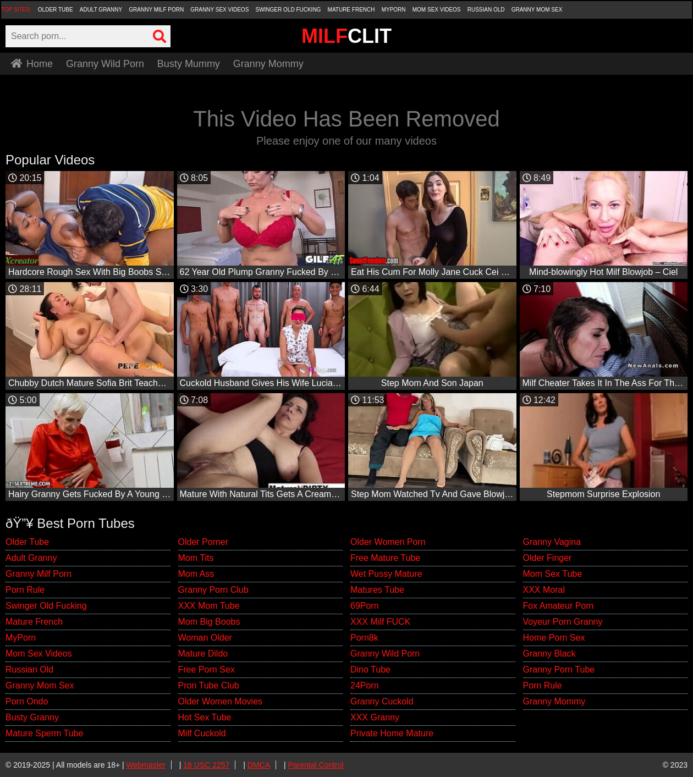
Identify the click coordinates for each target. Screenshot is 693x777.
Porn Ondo (27, 701)
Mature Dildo (203, 653)
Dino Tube (370, 669)
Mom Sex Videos (437, 10)
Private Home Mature (391, 733)
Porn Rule (25, 589)
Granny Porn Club (213, 589)
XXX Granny (374, 717)
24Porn (364, 685)
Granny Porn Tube (559, 669)
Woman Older (205, 637)
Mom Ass (196, 573)
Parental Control (315, 765)
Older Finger (547, 558)
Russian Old (486, 10)
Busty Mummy (188, 63)
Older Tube (55, 10)
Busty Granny (32, 717)
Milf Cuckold (202, 733)
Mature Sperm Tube (44, 733)
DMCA (259, 765)
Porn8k (364, 637)
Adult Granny (101, 10)
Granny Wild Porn (105, 63)
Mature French (351, 10)
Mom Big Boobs (209, 621)
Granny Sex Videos (219, 10)
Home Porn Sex (554, 637)
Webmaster (146, 765)
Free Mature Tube (385, 558)
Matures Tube (377, 589)
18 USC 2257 (206, 765)
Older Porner (203, 542)
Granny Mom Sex (537, 10)
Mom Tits (196, 558)
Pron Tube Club (208, 685)
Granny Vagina (552, 542)
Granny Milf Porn (156, 10)
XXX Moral (544, 589)
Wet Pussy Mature (386, 573)
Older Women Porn (388, 542)
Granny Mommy (268, 63)
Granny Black (549, 653)
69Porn (364, 605)
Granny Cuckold (382, 701)
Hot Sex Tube (205, 717)
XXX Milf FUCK (380, 621)
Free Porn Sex (206, 669)
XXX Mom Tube (209, 605)
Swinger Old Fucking (288, 10)
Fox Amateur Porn (558, 605)
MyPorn (394, 10)
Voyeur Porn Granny (563, 621)
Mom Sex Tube (552, 573)
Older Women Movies (220, 701)
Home (32, 63)
